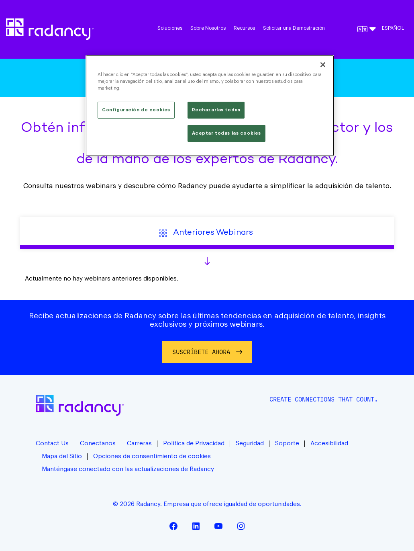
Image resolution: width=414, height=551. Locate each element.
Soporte (287, 443)
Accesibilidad (329, 443)
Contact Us (52, 443)
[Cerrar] (323, 65)
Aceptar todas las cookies (226, 133)
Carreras (139, 443)
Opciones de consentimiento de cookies (152, 456)
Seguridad (250, 443)
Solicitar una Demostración (294, 28)
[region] (210, 105)
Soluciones (169, 28)
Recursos (244, 28)
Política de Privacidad (193, 443)
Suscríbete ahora (201, 352)
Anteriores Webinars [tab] (207, 233)
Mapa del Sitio (62, 456)
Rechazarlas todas (216, 110)
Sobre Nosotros (208, 28)
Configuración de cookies (136, 110)
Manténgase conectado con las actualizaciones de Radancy (128, 469)
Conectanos (98, 443)
